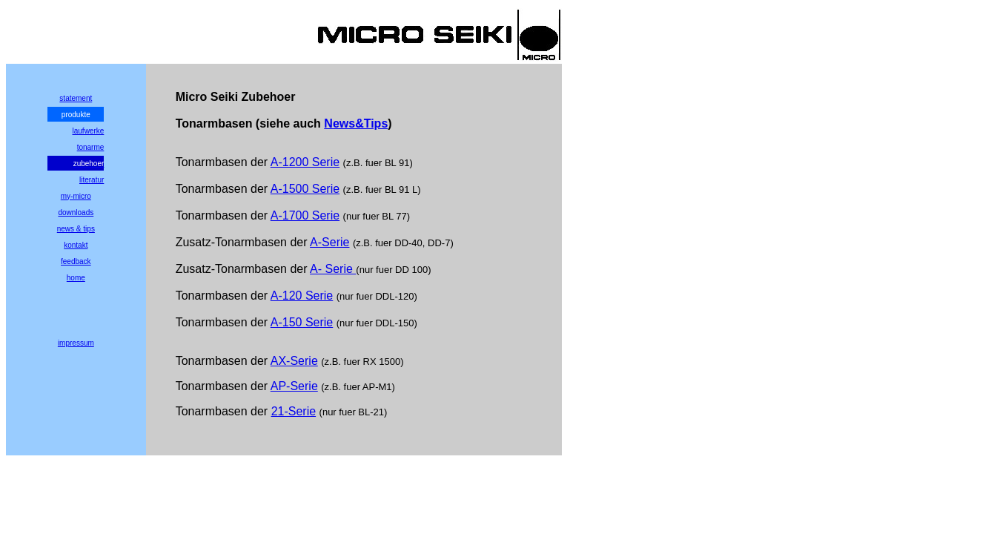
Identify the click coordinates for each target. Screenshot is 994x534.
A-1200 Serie (305, 162)
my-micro (76, 196)
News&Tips (356, 123)
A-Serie (329, 242)
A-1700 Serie (305, 215)
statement (75, 98)
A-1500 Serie (305, 188)
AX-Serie (294, 361)
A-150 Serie (302, 322)
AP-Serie (294, 386)
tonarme (91, 147)
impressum (76, 343)
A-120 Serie (302, 295)
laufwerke (89, 131)
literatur (91, 180)
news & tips (76, 229)
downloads (75, 212)
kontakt (75, 245)
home (76, 278)
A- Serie (333, 269)
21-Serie (293, 411)
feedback (76, 261)
